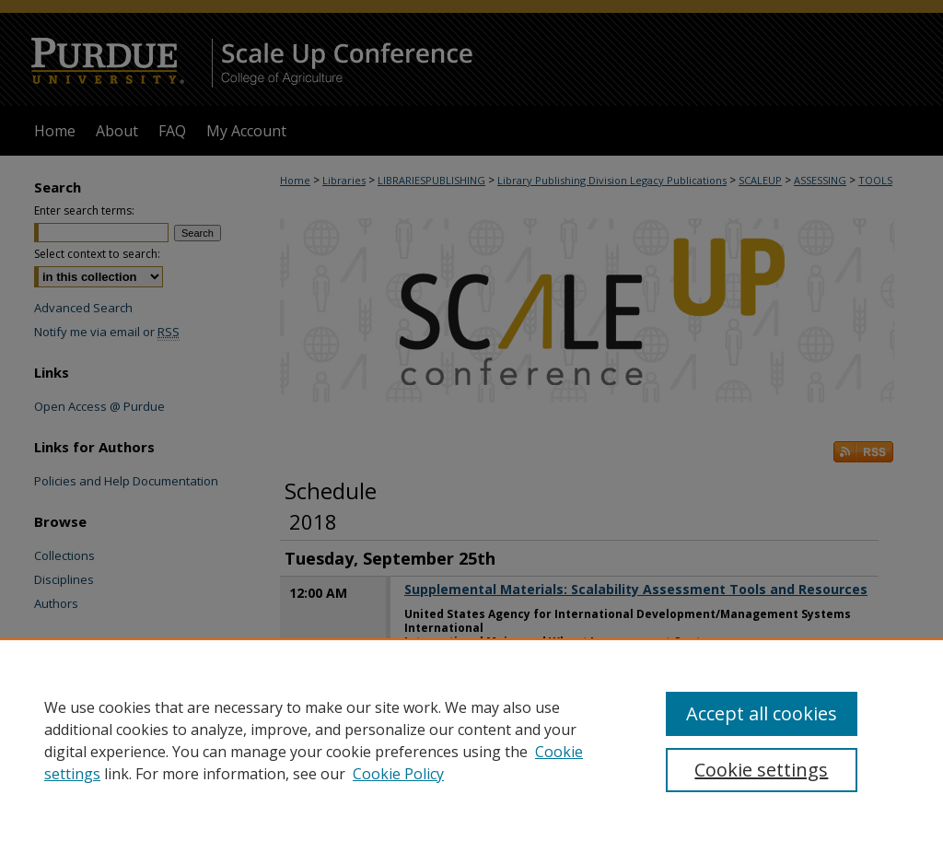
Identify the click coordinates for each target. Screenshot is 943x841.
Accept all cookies (761, 713)
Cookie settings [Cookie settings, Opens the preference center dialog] (761, 769)
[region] (471, 739)
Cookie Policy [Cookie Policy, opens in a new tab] (398, 774)
